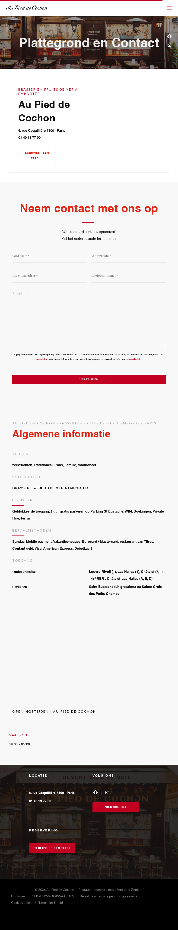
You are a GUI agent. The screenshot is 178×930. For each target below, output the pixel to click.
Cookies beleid (24, 903)
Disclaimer (21, 896)
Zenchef (137, 890)
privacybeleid (133, 359)
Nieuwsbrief (116, 807)
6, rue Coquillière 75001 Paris (53, 129)
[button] (169, 8)
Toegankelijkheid (50, 903)
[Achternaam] (128, 256)
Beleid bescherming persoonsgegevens (111, 896)
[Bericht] (88, 317)
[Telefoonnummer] (128, 275)
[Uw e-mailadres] (49, 275)
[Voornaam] (49, 256)
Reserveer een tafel (35, 155)
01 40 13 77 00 (29, 137)
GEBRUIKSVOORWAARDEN (56, 896)
